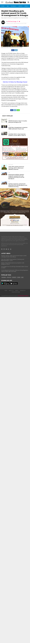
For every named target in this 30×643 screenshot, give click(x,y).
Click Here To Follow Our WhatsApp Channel (15, 82)
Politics (9, 277)
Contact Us (22, 290)
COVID (18, 277)
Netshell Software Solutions (23, 295)
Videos (20, 6)
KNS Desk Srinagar (12, 21)
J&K (8, 6)
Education (10, 164)
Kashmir (4, 277)
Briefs (26, 6)
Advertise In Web (16, 292)
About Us (11, 290)
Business (13, 6)
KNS (22, 277)
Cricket (14, 277)
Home (2, 6)
